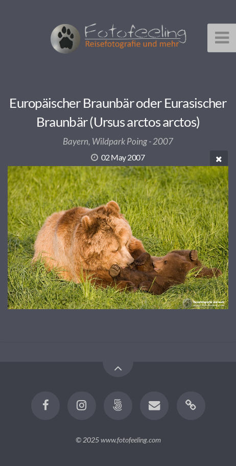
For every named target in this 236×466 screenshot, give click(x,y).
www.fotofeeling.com (131, 439)
